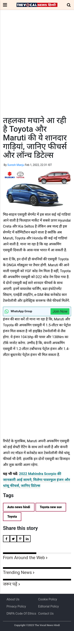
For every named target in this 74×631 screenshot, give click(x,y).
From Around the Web (24, 557)
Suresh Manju (15, 164)
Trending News (17, 572)
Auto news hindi (18, 507)
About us (13, 599)
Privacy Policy (16, 606)
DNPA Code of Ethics (21, 613)
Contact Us (46, 613)
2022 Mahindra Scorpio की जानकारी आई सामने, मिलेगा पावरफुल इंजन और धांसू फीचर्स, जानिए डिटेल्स (36, 480)
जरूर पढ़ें (10, 584)
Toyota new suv (51, 507)
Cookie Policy (47, 599)
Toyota (12, 516)
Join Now (59, 311)
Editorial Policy (48, 606)
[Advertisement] (37, 70)
